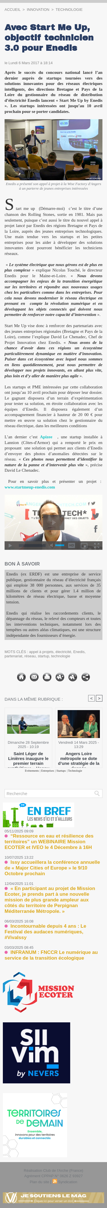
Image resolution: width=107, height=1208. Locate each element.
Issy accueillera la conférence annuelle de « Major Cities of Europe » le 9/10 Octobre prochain (52, 868)
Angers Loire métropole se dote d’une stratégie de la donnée (78, 758)
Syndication (67, 1182)
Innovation (38, 9)
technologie (60, 656)
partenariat (13, 656)
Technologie (69, 9)
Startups (61, 770)
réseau (30, 656)
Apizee (46, 437)
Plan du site (39, 1182)
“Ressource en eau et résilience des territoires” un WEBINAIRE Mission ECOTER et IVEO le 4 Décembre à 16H (49, 841)
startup (43, 656)
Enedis (79, 652)
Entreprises (47, 770)
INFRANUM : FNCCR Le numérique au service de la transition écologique (51, 955)
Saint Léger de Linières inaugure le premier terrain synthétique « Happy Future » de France (28, 758)
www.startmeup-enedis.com (30, 487)
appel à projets (41, 652)
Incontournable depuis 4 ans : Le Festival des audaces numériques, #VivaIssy (45, 931)
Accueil (13, 9)
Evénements (32, 770)
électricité (63, 652)
